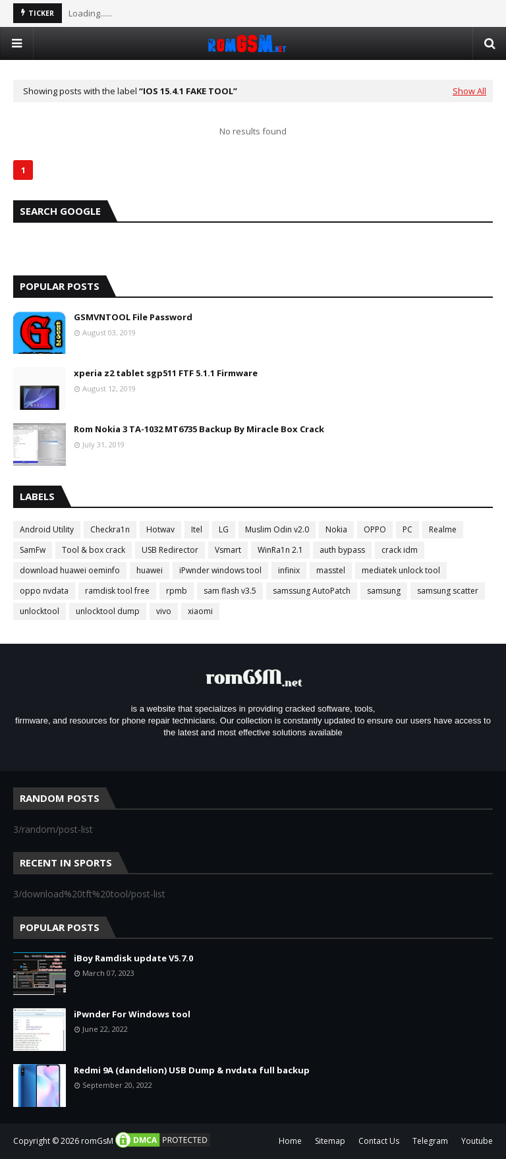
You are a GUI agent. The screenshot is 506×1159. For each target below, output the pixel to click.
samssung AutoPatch (312, 590)
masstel (330, 570)
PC (407, 529)
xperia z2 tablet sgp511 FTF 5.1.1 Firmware (166, 373)
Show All (469, 91)
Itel (196, 529)
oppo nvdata (44, 590)
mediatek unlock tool (401, 570)
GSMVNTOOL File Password (133, 317)
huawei (149, 570)
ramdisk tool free (117, 590)
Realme (443, 529)
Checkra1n (110, 529)
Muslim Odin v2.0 (277, 529)
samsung (384, 590)
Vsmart (228, 549)
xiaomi (200, 611)
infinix (289, 570)
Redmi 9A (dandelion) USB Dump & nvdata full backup (192, 1070)
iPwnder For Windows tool (132, 1014)
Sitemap (330, 1140)
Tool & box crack (93, 549)
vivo (163, 611)
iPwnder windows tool (220, 570)
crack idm (399, 549)
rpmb (176, 590)
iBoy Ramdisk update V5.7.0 (133, 958)
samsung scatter (447, 590)
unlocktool (39, 611)
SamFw (32, 549)
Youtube (477, 1140)
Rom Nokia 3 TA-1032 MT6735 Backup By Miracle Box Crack (199, 429)
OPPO (375, 529)
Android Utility (47, 529)
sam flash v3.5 (230, 590)
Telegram (430, 1140)
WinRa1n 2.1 (280, 549)
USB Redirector (170, 549)
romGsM (97, 1140)
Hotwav (160, 529)
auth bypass (342, 549)
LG (224, 529)
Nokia (336, 529)
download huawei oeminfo (70, 570)
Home (290, 1140)
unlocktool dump (108, 611)
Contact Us (378, 1140)
